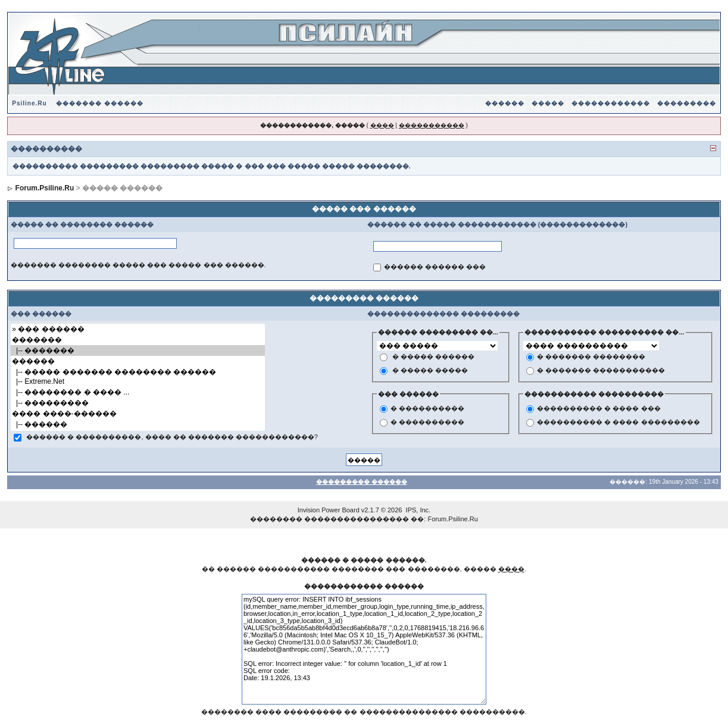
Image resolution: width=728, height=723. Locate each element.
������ (504, 103)
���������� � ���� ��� (598, 408)
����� (548, 103)
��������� (686, 103)
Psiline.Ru (29, 103)
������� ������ (99, 103)
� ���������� (427, 408)
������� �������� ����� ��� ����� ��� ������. (138, 264)
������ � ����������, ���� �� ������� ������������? (172, 437)
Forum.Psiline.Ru (44, 188)
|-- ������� (137, 350)
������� (137, 339)
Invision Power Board (329, 510)
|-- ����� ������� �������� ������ (137, 372)
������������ (610, 103)
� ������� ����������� (601, 370)
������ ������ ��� (435, 266)
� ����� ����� (430, 370)
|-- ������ (137, 424)
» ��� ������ (137, 329)
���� (382, 125)
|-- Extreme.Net (137, 381)
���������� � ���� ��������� (618, 422)
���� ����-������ (137, 413)
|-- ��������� (137, 403)
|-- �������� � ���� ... (137, 392)
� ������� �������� (591, 356)
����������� (431, 125)
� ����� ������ (433, 356)
